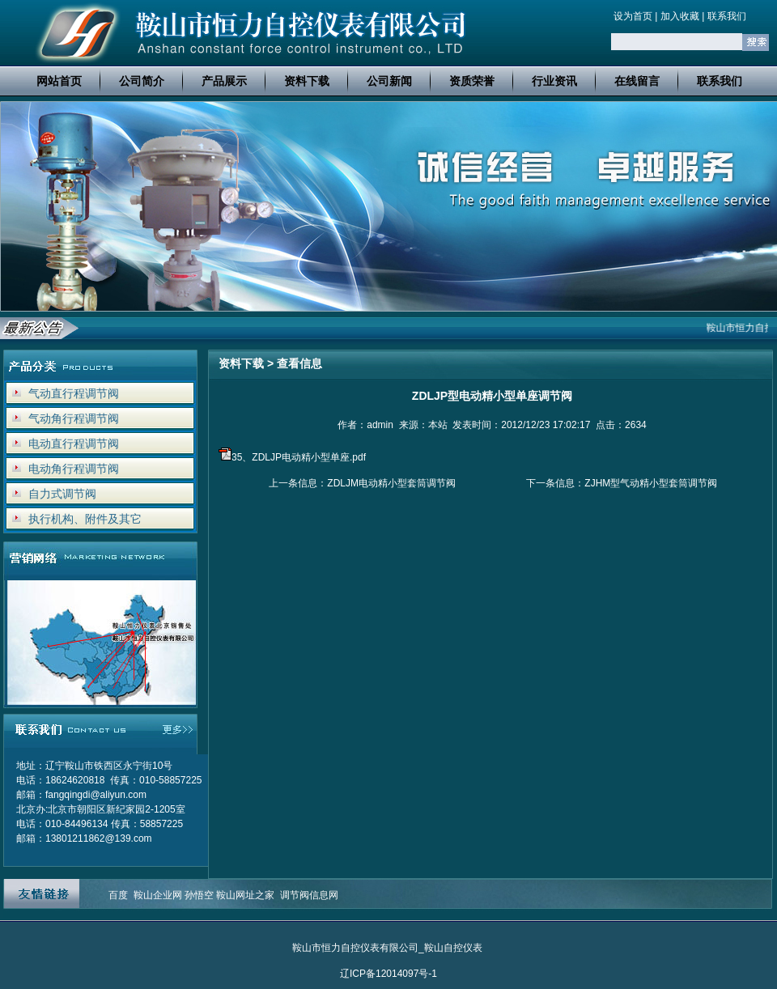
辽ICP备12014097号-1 (388, 973)
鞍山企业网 (158, 895)
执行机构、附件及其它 (85, 518)
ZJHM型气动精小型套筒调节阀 (650, 483)
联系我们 (726, 16)
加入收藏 (679, 16)
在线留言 (637, 80)
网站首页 (59, 80)
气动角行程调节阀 (73, 418)
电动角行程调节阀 (73, 468)
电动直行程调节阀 (73, 443)
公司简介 (141, 80)
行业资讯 (554, 80)
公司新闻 (389, 80)
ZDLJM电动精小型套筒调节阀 (391, 483)
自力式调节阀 (62, 493)
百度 (118, 895)
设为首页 (633, 16)
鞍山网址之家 (245, 895)
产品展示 (224, 80)
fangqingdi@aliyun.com (95, 794)
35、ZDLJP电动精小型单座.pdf (298, 457)
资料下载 (306, 80)
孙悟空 (199, 895)
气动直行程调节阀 (73, 393)
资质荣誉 (472, 80)
